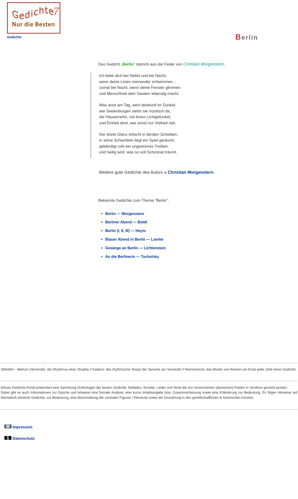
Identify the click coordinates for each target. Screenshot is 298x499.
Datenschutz (19, 438)
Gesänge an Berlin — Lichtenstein (135, 248)
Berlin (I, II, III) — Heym (125, 231)
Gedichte (14, 37)
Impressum (18, 427)
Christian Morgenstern (190, 172)
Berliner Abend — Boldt (126, 222)
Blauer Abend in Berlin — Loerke (134, 239)
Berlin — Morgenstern (124, 213)
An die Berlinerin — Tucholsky (132, 256)
